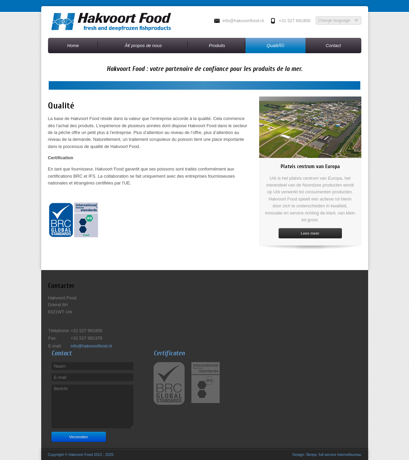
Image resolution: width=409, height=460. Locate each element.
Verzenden (78, 437)
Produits (217, 45)
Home (73, 45)
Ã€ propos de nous (143, 45)
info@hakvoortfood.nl (243, 20)
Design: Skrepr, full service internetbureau (327, 454)
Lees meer (310, 233)
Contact (333, 45)
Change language (338, 20)
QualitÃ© (275, 45)
